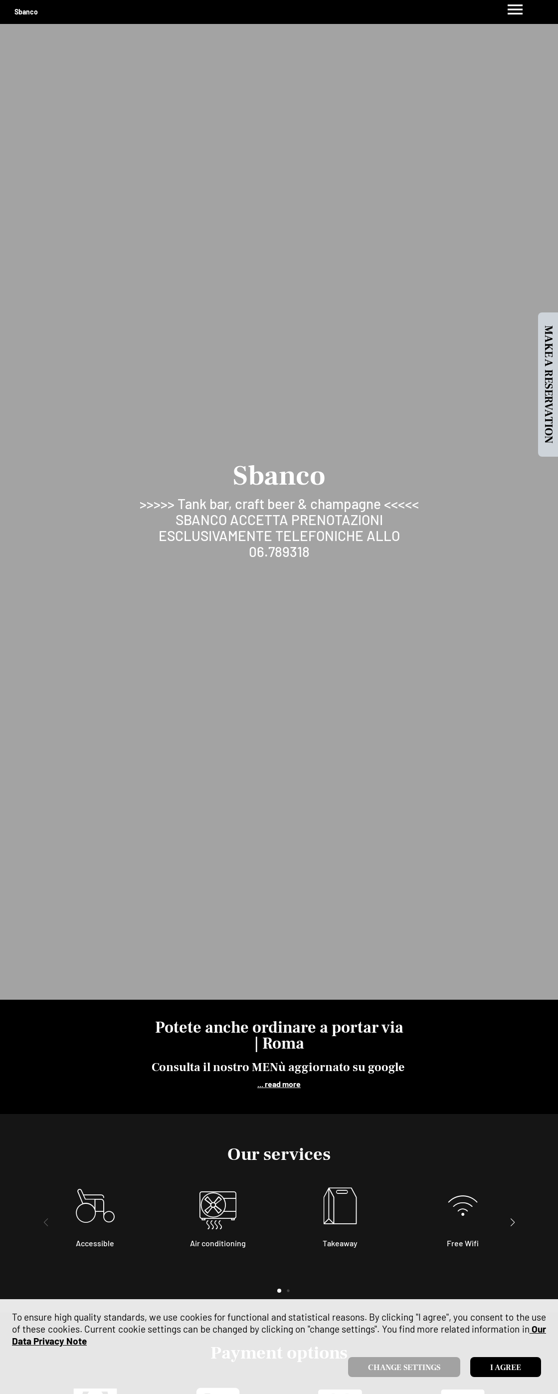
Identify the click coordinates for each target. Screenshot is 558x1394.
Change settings (404, 1368)
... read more (279, 1084)
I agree (505, 1368)
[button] (512, 1222)
